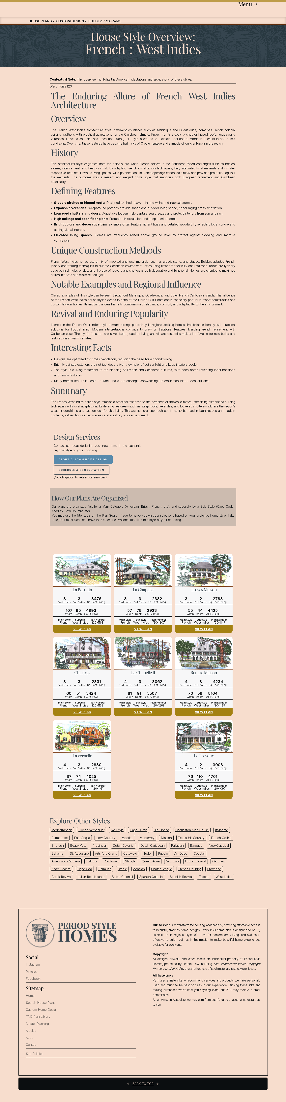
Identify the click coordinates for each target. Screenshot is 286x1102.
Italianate (221, 830)
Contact (31, 1045)
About (30, 1038)
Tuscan (204, 877)
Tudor (147, 853)
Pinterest (32, 972)
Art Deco (180, 853)
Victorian (172, 861)
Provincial (99, 845)
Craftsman (111, 861)
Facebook (33, 979)
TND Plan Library (38, 1016)
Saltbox (91, 861)
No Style (117, 830)
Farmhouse (59, 838)
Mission (166, 838)
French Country (189, 869)
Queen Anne (151, 861)
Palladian (177, 845)
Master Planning (37, 1024)
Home (30, 996)
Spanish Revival (181, 877)
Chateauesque (161, 869)
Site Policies (34, 1054)
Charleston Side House (192, 830)
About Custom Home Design (83, 459)
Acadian (139, 869)
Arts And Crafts (106, 853)
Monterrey (147, 838)
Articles (31, 1031)
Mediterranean (61, 830)
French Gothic (221, 838)
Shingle (130, 861)
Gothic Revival (195, 861)
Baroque (196, 845)
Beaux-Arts (78, 845)
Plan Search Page (115, 515)
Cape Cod (84, 869)
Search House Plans (40, 1003)
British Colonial (122, 877)
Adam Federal (61, 869)
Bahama (57, 853)
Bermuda (104, 869)
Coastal (199, 853)
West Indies (224, 877)
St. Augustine (79, 853)
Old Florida (161, 830)
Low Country (105, 838)
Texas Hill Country (191, 838)
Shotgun (57, 845)
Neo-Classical (219, 845)
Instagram (33, 964)
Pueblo (163, 853)
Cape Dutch (138, 830)
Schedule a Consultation (81, 469)
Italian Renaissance (91, 877)
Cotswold (130, 853)
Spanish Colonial (151, 877)
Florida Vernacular (91, 830)
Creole (122, 869)
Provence (214, 869)
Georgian (218, 861)
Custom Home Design (42, 1010)
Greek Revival (61, 877)
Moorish (127, 838)
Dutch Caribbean (152, 845)
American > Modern (65, 861)
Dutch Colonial (123, 845)
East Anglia (82, 838)
